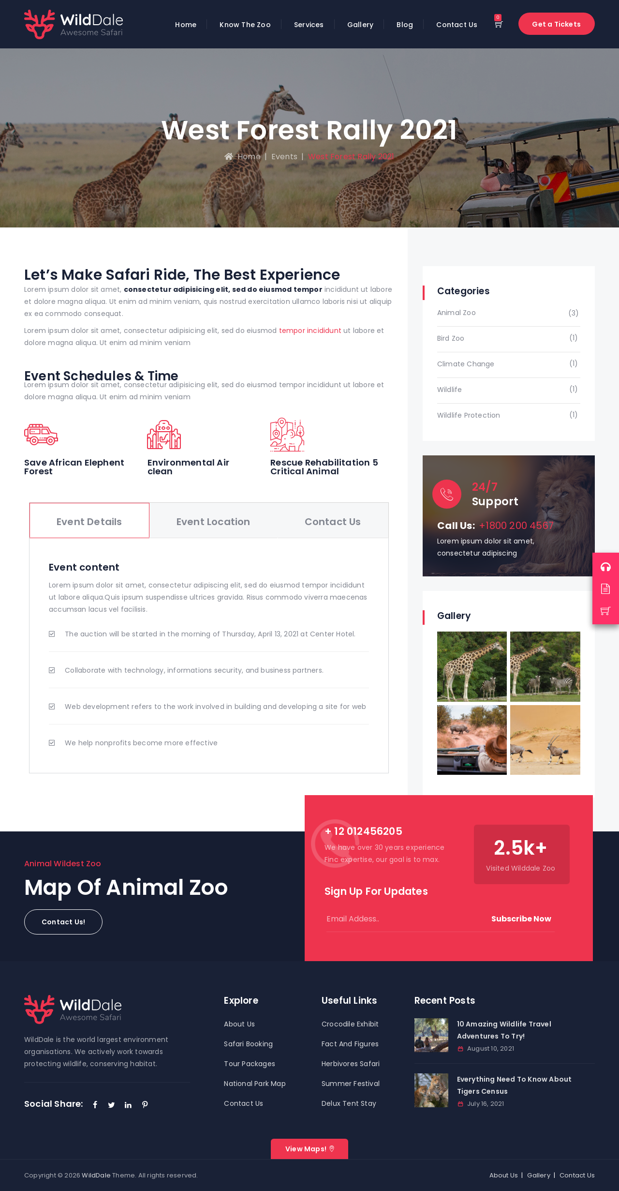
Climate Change (466, 364)
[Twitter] (111, 1105)
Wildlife (449, 389)
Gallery (360, 25)
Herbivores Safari (351, 1064)
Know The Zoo (245, 25)
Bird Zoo (451, 338)
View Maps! (305, 1149)
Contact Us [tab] (333, 521)
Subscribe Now (521, 918)
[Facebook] (95, 1105)
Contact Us (456, 25)
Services (309, 25)
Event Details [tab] (89, 521)
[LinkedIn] (128, 1105)
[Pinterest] (144, 1105)
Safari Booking (248, 1044)
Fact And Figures (350, 1044)
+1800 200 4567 (516, 525)
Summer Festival (351, 1083)
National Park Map (254, 1083)
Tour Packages (249, 1064)
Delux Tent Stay (349, 1103)
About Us (239, 1024)
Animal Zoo (456, 312)
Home (185, 25)
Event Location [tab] (214, 521)
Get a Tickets (556, 24)
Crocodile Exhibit (350, 1024)
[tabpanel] (209, 655)
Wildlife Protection (469, 415)
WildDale (96, 1175)
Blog (405, 25)
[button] (63, 922)
